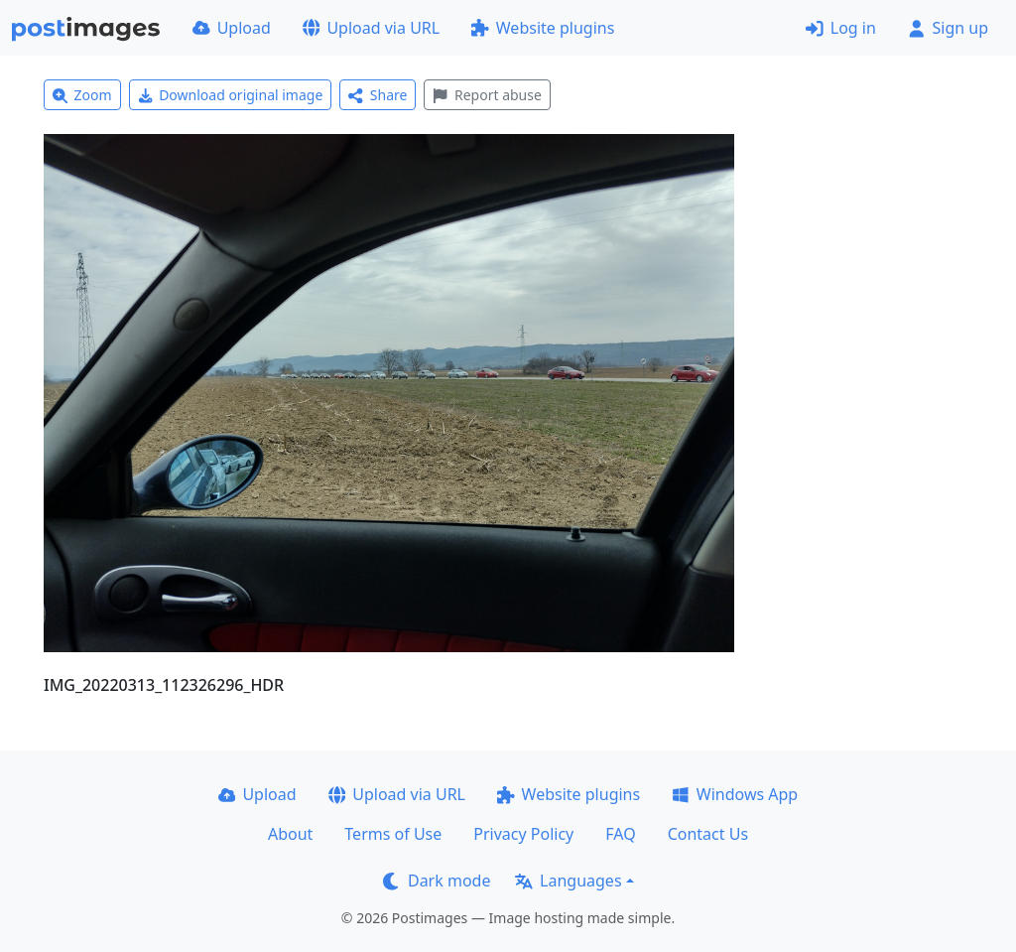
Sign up (948, 28)
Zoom (82, 94)
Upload (231, 28)
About (290, 834)
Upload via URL (371, 28)
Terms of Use (393, 834)
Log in (841, 28)
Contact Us (708, 834)
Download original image (230, 94)
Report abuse (487, 94)
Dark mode (436, 880)
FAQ (620, 834)
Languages (568, 880)
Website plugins (542, 28)
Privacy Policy (523, 834)
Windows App (735, 794)
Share (377, 94)
